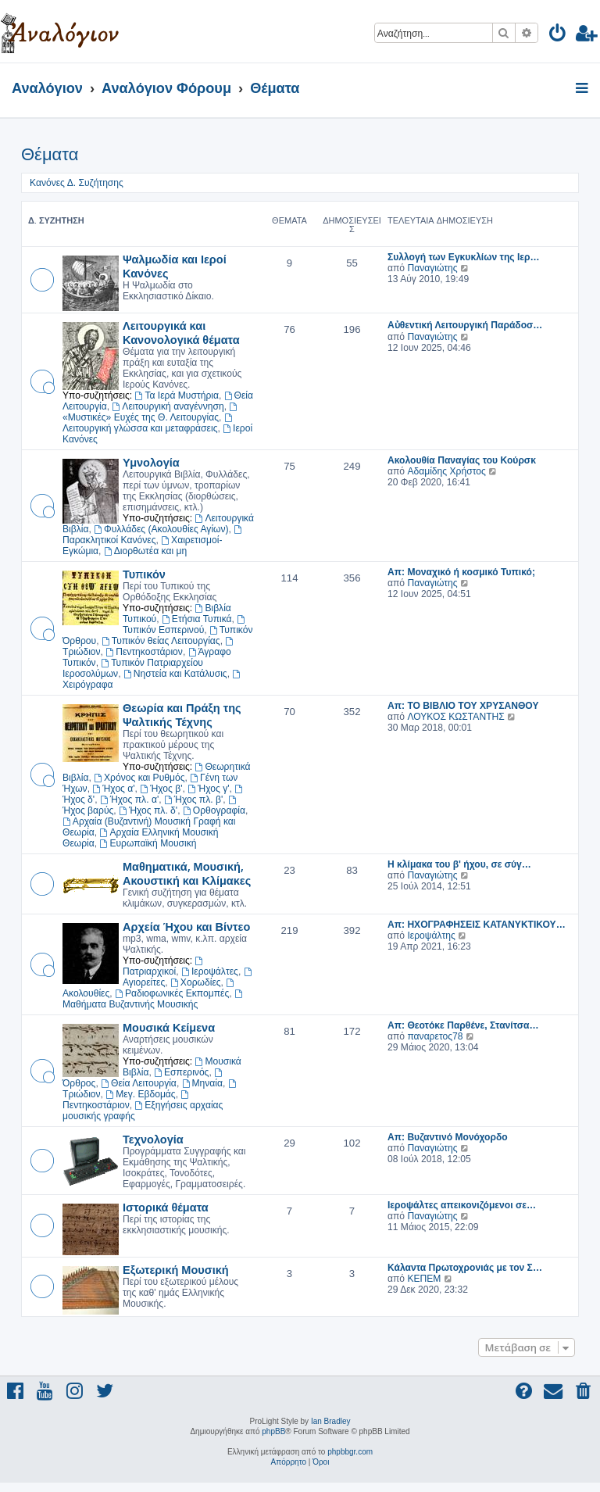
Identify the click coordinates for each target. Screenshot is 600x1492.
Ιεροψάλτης (431, 935)
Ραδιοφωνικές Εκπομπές (172, 993)
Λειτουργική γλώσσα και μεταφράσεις (148, 423)
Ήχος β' (161, 788)
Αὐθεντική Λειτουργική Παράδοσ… (465, 325)
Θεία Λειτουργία (139, 1083)
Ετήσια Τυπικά (197, 619)
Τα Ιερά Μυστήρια (177, 395)
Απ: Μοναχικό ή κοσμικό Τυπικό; (461, 572)
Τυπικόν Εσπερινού (185, 625)
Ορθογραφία (214, 810)
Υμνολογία (151, 462)
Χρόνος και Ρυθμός (139, 777)
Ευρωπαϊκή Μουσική (148, 843)
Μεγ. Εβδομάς (140, 1094)
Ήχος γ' (208, 788)
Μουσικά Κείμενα (169, 1027)
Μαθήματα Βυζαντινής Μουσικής (153, 999)
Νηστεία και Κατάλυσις (175, 673)
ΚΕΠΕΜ (424, 1278)
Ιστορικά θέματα (166, 1207)
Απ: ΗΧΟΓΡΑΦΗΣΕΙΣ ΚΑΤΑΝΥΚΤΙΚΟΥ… (477, 924)
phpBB (273, 1431)
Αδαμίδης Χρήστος (446, 471)
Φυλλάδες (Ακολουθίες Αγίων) (161, 529)
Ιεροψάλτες (209, 971)
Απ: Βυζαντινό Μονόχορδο (448, 1137)
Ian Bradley (331, 1421)
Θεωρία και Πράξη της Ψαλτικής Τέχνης (182, 714)
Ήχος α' (113, 788)
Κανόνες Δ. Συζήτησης (76, 182)
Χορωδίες (195, 982)
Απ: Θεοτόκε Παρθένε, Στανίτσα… (463, 1025)
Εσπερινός (181, 1072)
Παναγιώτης (432, 268)
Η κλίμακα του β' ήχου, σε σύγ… (459, 864)
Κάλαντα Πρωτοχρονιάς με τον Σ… (465, 1267)
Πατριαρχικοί (164, 967)
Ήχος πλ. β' (193, 799)
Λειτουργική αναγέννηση (167, 406)
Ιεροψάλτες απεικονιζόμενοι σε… (462, 1205)
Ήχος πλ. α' (129, 799)
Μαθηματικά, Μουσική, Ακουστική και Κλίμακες (187, 873)
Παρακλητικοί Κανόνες (153, 535)
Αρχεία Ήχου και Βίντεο (186, 926)
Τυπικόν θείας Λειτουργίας (161, 640)
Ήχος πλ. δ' (148, 810)
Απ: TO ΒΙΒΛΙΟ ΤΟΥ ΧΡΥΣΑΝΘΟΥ (463, 705)
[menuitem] (558, 35)
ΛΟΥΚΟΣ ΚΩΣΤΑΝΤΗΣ (455, 716)
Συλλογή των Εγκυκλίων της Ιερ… (464, 257)
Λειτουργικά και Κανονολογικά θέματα (181, 332)
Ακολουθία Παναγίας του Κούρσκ (462, 460)
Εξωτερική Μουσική (176, 1269)
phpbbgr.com (350, 1451)
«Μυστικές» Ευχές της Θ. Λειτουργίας (150, 413)
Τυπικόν (144, 574)
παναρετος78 (434, 1036)
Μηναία (202, 1083)
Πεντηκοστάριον (144, 651)
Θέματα (49, 154)
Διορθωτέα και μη (145, 551)
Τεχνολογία (153, 1139)
